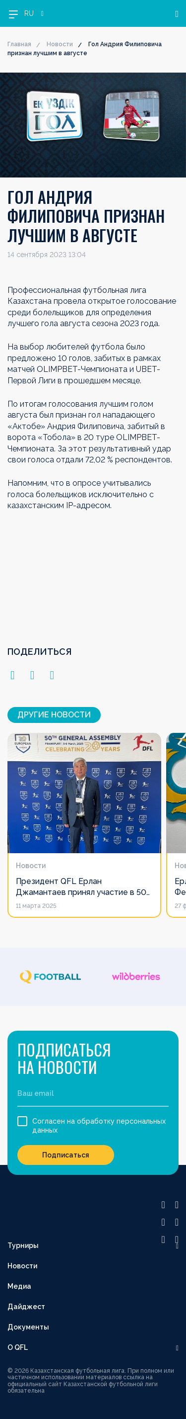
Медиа (19, 1286)
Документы (28, 1327)
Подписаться (65, 1155)
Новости (60, 44)
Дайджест (26, 1307)
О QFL (17, 1347)
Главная (19, 44)
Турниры (23, 1245)
